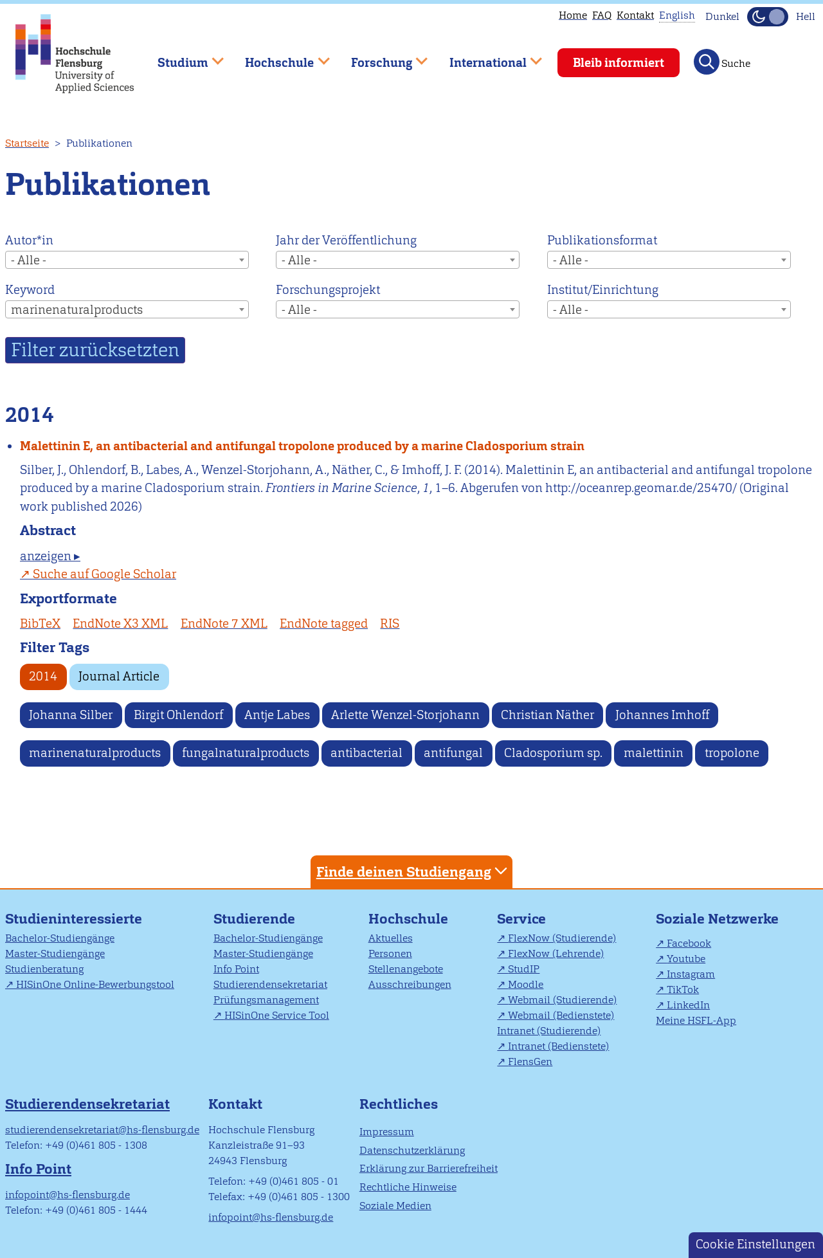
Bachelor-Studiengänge (59, 938)
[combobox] (127, 260)
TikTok (683, 989)
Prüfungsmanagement (266, 1000)
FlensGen (530, 1061)
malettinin (653, 753)
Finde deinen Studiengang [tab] (413, 871)
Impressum (386, 1131)
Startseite (27, 143)
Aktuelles (390, 938)
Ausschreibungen (409, 984)
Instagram (691, 974)
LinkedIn (688, 1005)
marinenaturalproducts (95, 753)
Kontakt (635, 15)
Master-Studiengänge (55, 953)
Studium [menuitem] (181, 57)
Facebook (689, 943)
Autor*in (29, 240)
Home (573, 15)
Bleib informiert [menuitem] (618, 63)
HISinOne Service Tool (276, 1015)
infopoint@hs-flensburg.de (67, 1194)
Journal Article (118, 676)
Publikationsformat (602, 240)
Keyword (30, 290)
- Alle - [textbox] (28, 260)
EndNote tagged (324, 623)
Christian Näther (547, 715)
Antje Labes (277, 715)
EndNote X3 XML (120, 623)
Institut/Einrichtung (602, 290)
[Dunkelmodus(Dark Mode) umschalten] (767, 16)
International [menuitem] (486, 57)
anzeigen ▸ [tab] (50, 556)
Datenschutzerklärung (412, 1150)
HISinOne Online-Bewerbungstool (95, 984)
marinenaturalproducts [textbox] (77, 310)
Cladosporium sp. (553, 753)
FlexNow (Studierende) (562, 938)
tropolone (732, 753)
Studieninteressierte (73, 918)
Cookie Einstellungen (755, 1244)
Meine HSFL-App (696, 1020)
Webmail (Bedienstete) (561, 1015)
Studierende (254, 918)
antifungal (453, 753)
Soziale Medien (395, 1205)
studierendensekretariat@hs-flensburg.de (102, 1129)
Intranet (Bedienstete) (558, 1046)
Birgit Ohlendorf (178, 715)
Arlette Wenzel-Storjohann (405, 715)
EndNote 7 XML (224, 623)
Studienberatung (44, 969)
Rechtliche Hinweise (408, 1187)
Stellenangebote (405, 969)
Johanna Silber (71, 715)
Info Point (236, 969)
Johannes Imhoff (662, 715)
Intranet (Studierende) (549, 1030)
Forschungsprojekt (328, 290)
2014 (43, 676)
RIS (389, 623)
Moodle (525, 984)
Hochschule (408, 918)
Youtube (686, 958)
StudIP (523, 969)
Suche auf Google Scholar (104, 574)
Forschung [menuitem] (380, 57)
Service (521, 918)
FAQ (601, 15)
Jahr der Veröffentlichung (346, 240)
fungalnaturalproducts (245, 753)
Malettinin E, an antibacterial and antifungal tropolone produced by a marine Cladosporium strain (302, 446)
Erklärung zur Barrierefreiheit (428, 1168)
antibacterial (366, 753)
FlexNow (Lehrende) (556, 953)
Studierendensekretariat (270, 984)
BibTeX (40, 623)
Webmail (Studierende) (562, 1000)
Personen (390, 953)
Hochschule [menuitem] (278, 57)
